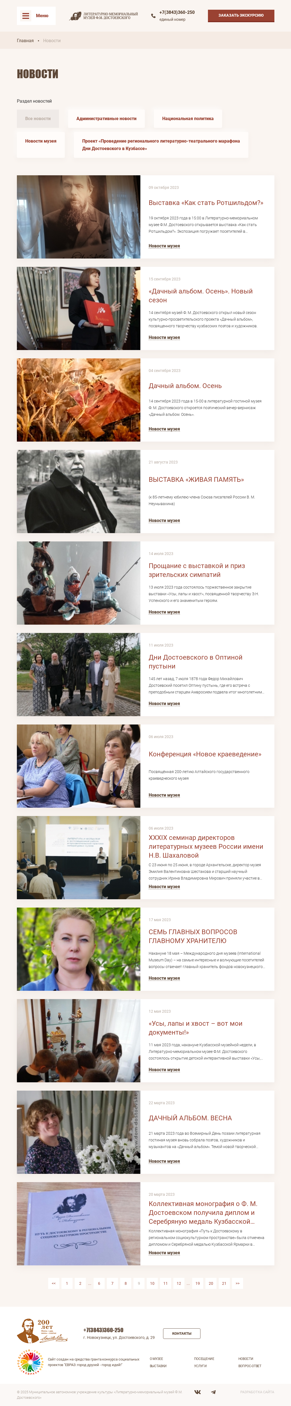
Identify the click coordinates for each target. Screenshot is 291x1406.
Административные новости (106, 118)
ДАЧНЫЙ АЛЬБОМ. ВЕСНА (190, 1118)
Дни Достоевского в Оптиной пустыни (196, 661)
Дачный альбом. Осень (185, 386)
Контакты (181, 1333)
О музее (156, 1359)
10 (152, 1283)
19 (197, 1283)
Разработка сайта (257, 1392)
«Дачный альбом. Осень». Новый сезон (201, 295)
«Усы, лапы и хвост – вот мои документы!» (196, 1028)
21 (224, 1283)
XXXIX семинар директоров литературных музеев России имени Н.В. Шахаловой (206, 846)
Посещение (204, 1359)
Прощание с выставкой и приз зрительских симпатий (197, 570)
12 (179, 1283)
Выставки (158, 1366)
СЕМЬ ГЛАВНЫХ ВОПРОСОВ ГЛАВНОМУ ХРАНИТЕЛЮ (193, 936)
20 (211, 1283)
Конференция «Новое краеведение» (205, 754)
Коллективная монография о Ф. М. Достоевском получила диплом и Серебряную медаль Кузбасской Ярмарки (203, 1213)
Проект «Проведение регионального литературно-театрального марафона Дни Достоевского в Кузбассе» (161, 144)
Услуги (200, 1366)
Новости (245, 1359)
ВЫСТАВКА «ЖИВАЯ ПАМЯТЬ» (196, 479)
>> (238, 1283)
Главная (25, 40)
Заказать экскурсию (241, 15)
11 (165, 1283)
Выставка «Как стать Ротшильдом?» (206, 203)
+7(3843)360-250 (177, 12)
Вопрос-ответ (249, 1366)
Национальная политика (188, 118)
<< (54, 1283)
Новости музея (40, 141)
